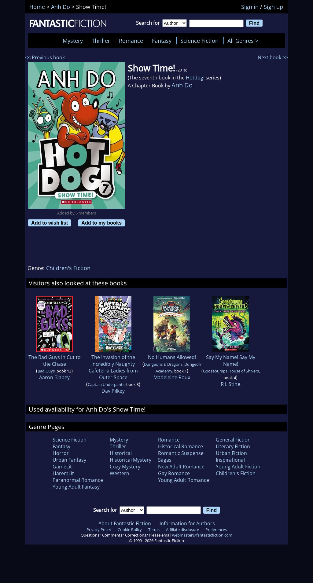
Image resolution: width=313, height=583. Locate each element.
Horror (61, 453)
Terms (154, 529)
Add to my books (101, 223)
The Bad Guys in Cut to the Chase (54, 360)
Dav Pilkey (113, 390)
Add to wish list (49, 223)
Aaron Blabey (54, 377)
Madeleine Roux (171, 377)
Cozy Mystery (125, 466)
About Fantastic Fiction (124, 523)
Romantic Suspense (181, 453)
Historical (121, 453)
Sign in (250, 6)
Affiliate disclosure (182, 529)
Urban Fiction (231, 453)
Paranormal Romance (78, 480)
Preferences (216, 529)
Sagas (164, 460)
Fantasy (161, 40)
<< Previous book (45, 57)
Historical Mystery (130, 460)
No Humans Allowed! (172, 357)
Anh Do (182, 85)
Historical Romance (180, 446)
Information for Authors (187, 523)
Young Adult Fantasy (76, 486)
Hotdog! (195, 77)
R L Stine (230, 384)
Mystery (73, 40)
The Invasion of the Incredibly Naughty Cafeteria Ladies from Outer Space (113, 367)
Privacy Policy (99, 529)
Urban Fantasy (69, 460)
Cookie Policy (130, 529)
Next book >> (273, 57)
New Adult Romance (181, 466)
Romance (131, 40)
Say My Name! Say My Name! (230, 360)
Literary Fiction (233, 446)
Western (119, 473)
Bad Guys (46, 371)
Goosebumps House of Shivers (231, 371)
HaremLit (63, 473)
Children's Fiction (68, 268)
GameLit (62, 466)
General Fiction (233, 439)
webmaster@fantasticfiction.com (202, 535)
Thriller (101, 40)
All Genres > (244, 40)
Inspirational (230, 460)
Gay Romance (174, 473)
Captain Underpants (106, 384)
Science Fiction (199, 40)
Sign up (273, 6)
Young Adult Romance (183, 480)
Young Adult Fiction (238, 466)
